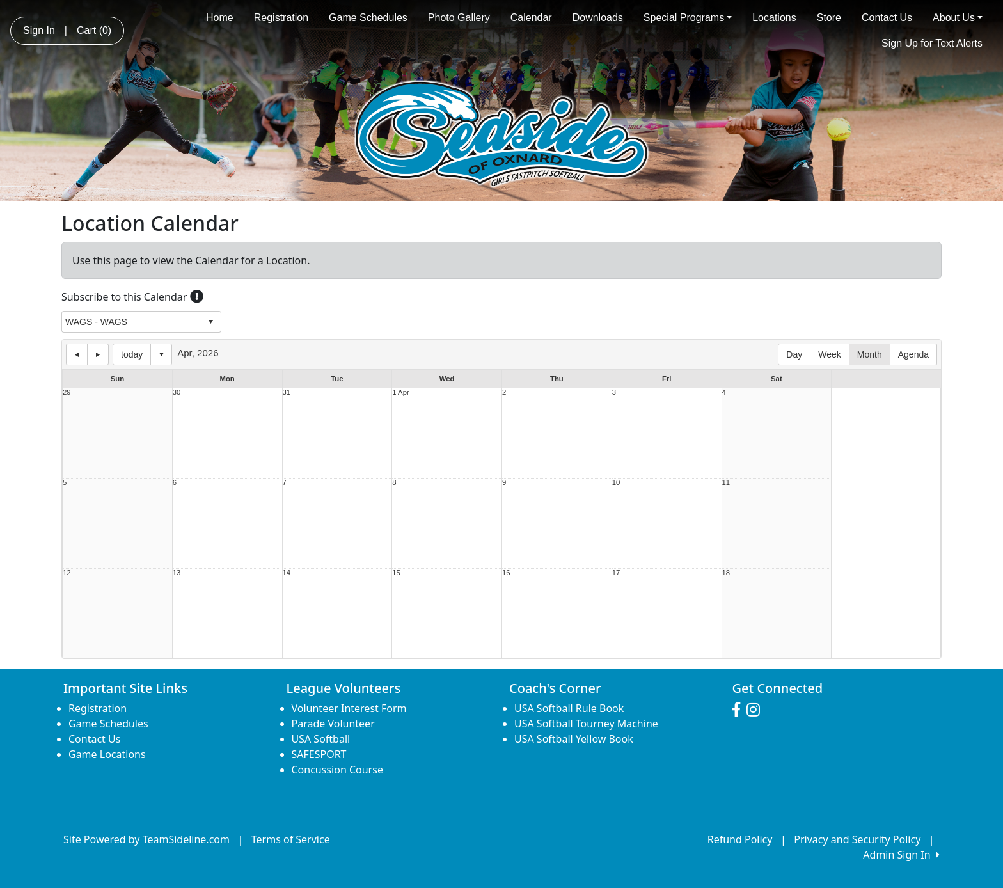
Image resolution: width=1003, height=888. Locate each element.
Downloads (598, 17)
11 (726, 482)
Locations (774, 17)
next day (98, 354)
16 (506, 572)
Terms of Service (290, 839)
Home (219, 17)
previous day (77, 354)
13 (177, 572)
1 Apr (400, 392)
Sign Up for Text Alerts (932, 43)
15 (396, 572)
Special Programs (688, 17)
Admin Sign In (901, 855)
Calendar (531, 17)
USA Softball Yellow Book (573, 739)
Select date (161, 354)
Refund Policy (740, 839)
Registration (281, 17)
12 (67, 572)
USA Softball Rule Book (569, 708)
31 (287, 392)
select (210, 322)
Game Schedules (368, 17)
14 (287, 572)
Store (829, 17)
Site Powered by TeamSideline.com (146, 839)
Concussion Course (337, 770)
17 (616, 572)
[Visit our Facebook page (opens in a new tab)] (739, 710)
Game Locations (107, 754)
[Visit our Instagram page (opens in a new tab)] (756, 710)
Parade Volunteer (333, 724)
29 (67, 392)
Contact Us (887, 17)
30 (177, 392)
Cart (94, 30)
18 (726, 572)
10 (616, 482)
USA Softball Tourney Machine (586, 724)
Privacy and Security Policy (857, 839)
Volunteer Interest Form (349, 708)
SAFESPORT (319, 754)
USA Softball (321, 739)
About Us (958, 17)
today (132, 354)
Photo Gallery (459, 17)
